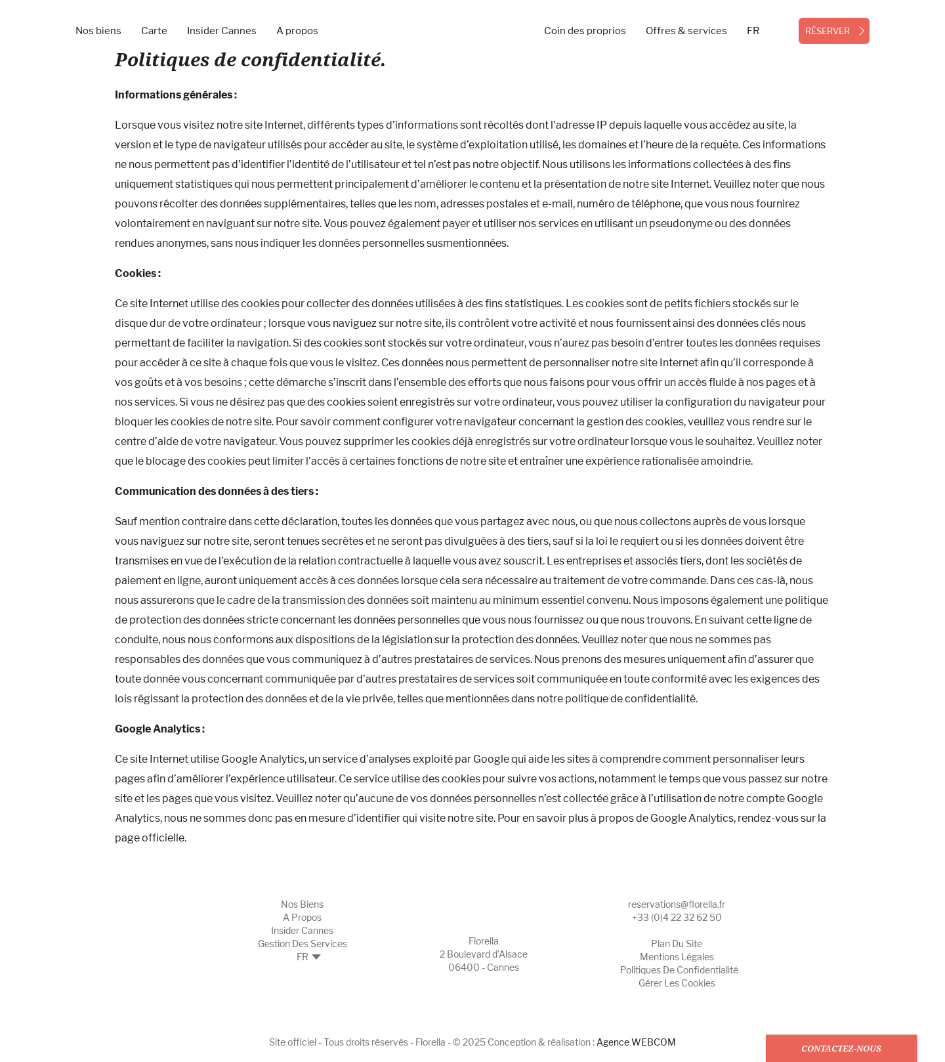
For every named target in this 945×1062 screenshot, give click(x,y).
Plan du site (676, 943)
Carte (154, 31)
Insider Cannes (222, 31)
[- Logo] (473, 16)
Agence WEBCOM (636, 1042)
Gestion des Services (302, 943)
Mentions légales (677, 956)
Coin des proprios (585, 31)
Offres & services (686, 31)
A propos (297, 31)
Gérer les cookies (677, 982)
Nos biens (98, 31)
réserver (827, 31)
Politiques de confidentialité (679, 969)
